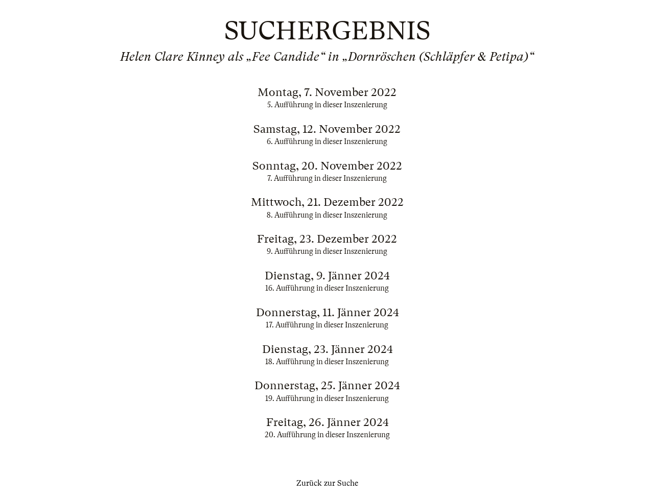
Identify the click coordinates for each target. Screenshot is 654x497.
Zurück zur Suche (327, 483)
